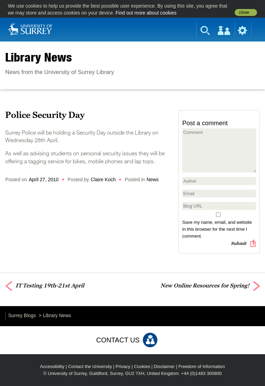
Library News (38, 57)
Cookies (142, 366)
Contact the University (90, 366)
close (244, 12)
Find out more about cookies (146, 13)
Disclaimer (164, 366)
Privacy (123, 366)
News (153, 179)
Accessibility (52, 366)
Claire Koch (103, 179)
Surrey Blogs (22, 315)
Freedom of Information (201, 366)
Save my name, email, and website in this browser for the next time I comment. (217, 229)
